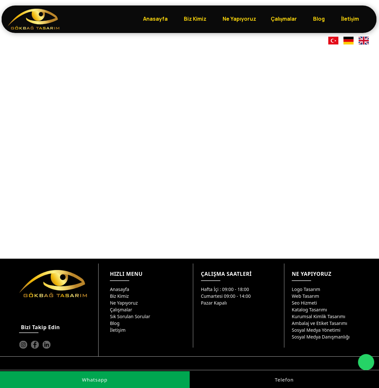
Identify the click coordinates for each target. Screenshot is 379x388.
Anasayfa (119, 289)
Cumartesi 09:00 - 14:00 (226, 296)
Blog (115, 323)
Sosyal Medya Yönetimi (316, 330)
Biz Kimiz (119, 296)
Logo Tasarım (306, 289)
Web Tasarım (305, 296)
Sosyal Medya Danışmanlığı (321, 337)
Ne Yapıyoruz (124, 303)
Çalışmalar (121, 310)
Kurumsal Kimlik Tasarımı (318, 316)
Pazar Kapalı (214, 303)
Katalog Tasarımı (309, 310)
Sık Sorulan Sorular (130, 316)
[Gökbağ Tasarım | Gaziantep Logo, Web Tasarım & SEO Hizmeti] (33, 19)
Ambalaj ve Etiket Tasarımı (319, 323)
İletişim (117, 330)
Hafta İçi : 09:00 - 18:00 (225, 289)
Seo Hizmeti (304, 303)
